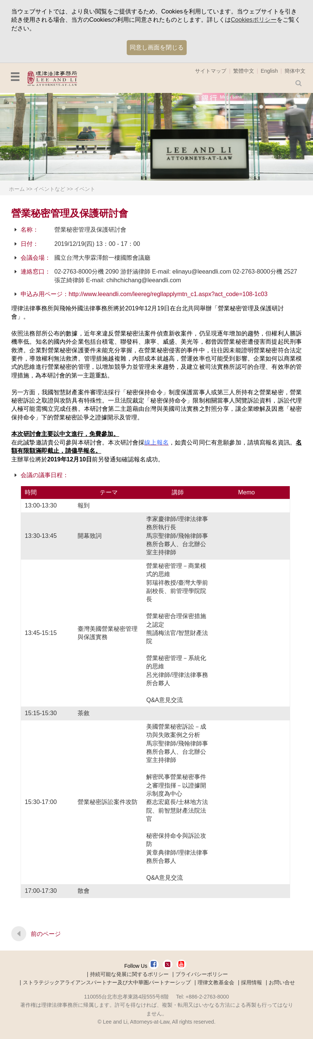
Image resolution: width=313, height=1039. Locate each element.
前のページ (46, 934)
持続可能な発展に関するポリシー (129, 974)
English (269, 71)
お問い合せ (282, 982)
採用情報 (251, 982)
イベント (84, 189)
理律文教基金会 (216, 982)
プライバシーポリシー (201, 974)
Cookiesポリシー (254, 19)
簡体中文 (295, 71)
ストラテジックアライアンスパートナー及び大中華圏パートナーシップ (107, 982)
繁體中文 (243, 71)
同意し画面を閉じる (157, 47)
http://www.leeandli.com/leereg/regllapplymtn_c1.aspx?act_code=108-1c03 (168, 294)
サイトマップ (210, 71)
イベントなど (49, 189)
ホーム (17, 189)
